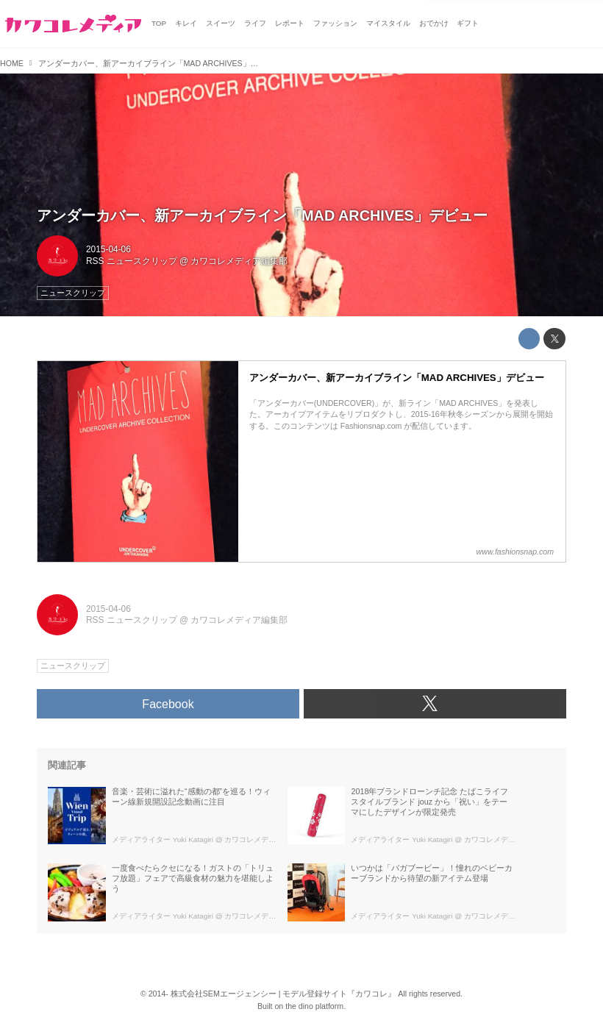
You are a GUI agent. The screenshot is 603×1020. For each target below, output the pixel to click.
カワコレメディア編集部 (239, 261)
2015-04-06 (108, 249)
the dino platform (314, 1006)
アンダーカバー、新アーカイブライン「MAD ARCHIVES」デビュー (262, 215)
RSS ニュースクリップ (131, 261)
